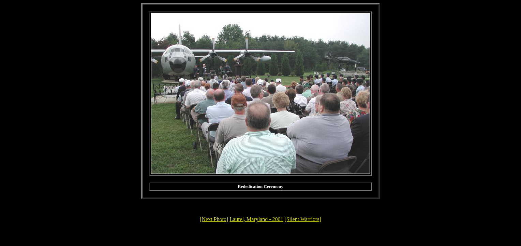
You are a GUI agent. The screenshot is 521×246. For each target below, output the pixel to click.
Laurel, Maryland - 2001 (256, 219)
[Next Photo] (214, 219)
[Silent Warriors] (303, 219)
